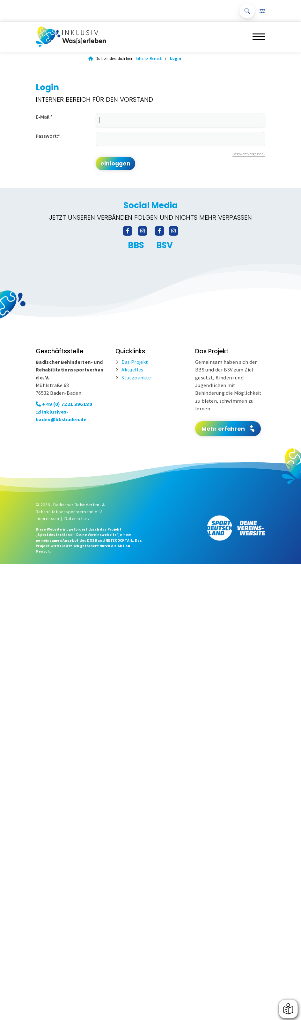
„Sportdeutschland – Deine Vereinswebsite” (77, 534)
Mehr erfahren (223, 429)
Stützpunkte (136, 377)
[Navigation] (256, 36)
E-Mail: (44, 117)
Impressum (48, 518)
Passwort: (48, 136)
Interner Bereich (149, 58)
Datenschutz (77, 518)
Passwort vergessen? (248, 153)
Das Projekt (134, 362)
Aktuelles (132, 369)
